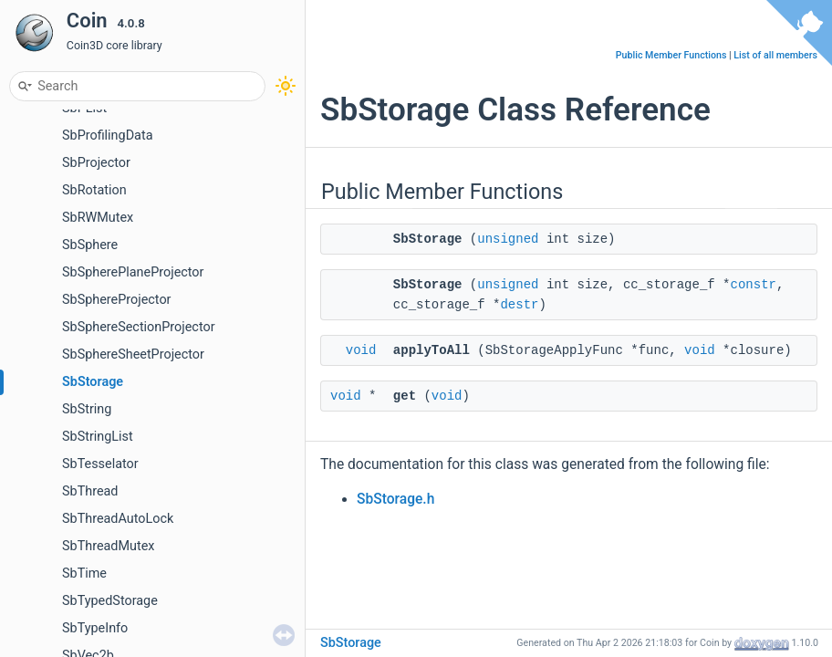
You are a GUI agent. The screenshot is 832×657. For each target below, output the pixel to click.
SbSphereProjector (116, 300)
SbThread (90, 491)
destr (519, 304)
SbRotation (94, 190)
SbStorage (92, 382)
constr (753, 284)
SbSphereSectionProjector (138, 327)
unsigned (507, 239)
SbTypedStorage (110, 601)
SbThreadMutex (108, 546)
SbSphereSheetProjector (133, 354)
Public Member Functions (671, 55)
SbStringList (97, 436)
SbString (86, 409)
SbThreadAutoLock (117, 519)
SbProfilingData (107, 135)
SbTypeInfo (95, 628)
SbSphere (90, 245)
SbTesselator (100, 464)
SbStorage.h (395, 499)
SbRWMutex (97, 217)
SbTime (84, 573)
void (361, 350)
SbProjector (96, 163)
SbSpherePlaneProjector (132, 272)
